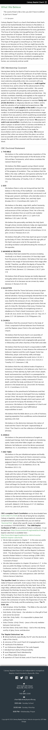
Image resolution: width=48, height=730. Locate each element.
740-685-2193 (25, 694)
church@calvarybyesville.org (24, 699)
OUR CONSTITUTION (9, 516)
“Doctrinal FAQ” (7, 523)
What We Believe (11, 7)
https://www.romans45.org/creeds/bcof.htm (27, 530)
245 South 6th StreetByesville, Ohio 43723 (25, 687)
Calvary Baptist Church (20, 719)
